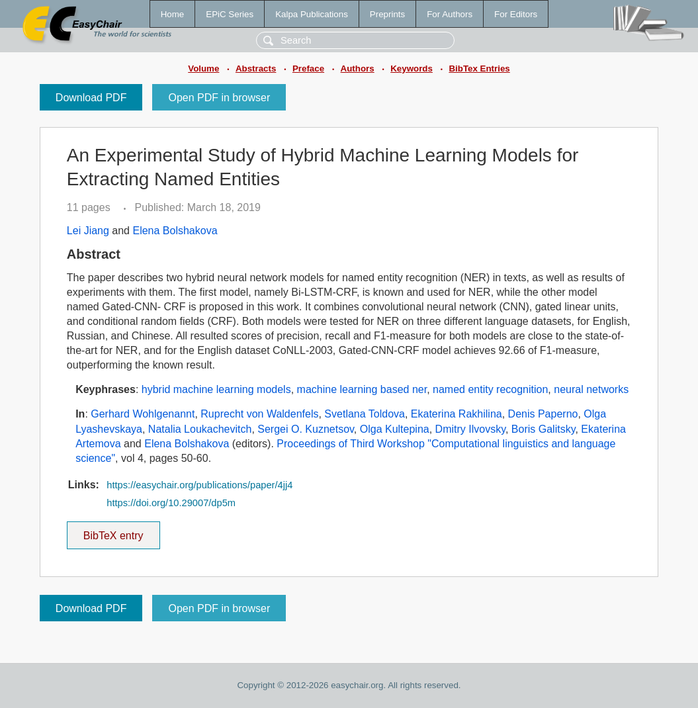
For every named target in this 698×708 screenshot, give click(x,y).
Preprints (387, 14)
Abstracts (256, 68)
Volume (203, 68)
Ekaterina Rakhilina (456, 414)
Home (173, 14)
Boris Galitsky (543, 429)
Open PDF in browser (219, 97)
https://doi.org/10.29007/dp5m (171, 503)
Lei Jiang (88, 230)
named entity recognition (490, 389)
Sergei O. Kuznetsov (305, 429)
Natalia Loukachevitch (200, 429)
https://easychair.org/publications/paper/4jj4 (199, 485)
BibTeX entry (113, 531)
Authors (357, 68)
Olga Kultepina (394, 429)
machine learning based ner (362, 389)
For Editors (515, 14)
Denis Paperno (543, 414)
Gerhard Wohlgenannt (143, 414)
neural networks (591, 389)
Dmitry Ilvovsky (470, 429)
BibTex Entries (479, 68)
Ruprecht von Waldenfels (259, 414)
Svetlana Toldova (364, 414)
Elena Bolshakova (174, 230)
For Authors (449, 14)
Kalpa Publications (311, 14)
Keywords (411, 68)
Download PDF (91, 97)
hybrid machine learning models (216, 389)
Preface (308, 68)
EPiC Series (229, 14)
